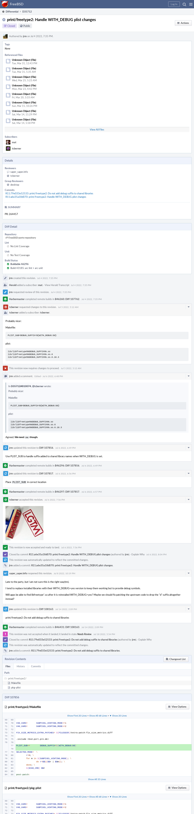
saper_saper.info (19, 171)
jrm (25, 36)
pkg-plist (16, 686)
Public (26, 26)
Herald (12, 285)
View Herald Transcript (57, 285)
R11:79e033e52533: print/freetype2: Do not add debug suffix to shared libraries (49, 193)
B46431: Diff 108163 (67, 626)
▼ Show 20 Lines (118, 714)
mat (14, 142)
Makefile (16, 682)
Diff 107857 (46, 473)
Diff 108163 (46, 608)
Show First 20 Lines (77, 714)
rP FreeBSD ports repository (20, 237)
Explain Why (138, 553)
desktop (14, 184)
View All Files (97, 129)
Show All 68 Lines (98, 714)
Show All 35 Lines (97, 778)
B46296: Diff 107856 (67, 465)
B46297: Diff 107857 (67, 491)
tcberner (16, 148)
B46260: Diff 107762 (67, 299)
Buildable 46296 (19, 264)
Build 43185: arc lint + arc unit (26, 268)
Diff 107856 (46, 447)
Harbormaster (17, 299)
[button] (191, 4)
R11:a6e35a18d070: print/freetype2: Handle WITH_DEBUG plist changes (45, 196)
